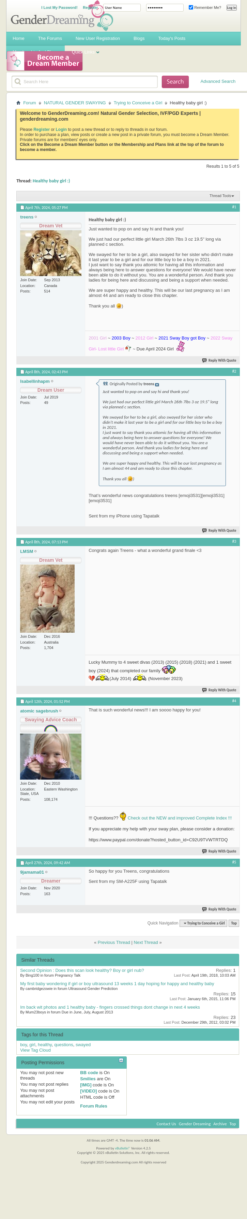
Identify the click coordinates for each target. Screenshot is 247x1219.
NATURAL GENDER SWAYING (75, 102)
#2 (234, 371)
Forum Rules (93, 1106)
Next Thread (146, 942)
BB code (89, 1072)
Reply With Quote (219, 360)
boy (23, 1044)
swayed (83, 1044)
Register (90, 7)
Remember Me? (205, 7)
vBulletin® (122, 1148)
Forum (29, 102)
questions (63, 1044)
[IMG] (85, 1084)
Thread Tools (220, 196)
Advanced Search (218, 81)
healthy (45, 1044)
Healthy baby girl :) (51, 181)
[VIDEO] (88, 1091)
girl (32, 1044)
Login (61, 129)
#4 (234, 700)
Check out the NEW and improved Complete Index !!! (179, 818)
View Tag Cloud (35, 1050)
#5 (234, 862)
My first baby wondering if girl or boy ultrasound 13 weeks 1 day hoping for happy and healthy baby (117, 983)
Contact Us (166, 1123)
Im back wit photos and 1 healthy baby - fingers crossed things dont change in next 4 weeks (110, 1007)
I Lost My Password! (59, 7)
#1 (234, 207)
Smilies (88, 1078)
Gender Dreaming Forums (62, 15)
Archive (220, 1123)
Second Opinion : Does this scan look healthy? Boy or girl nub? (82, 970)
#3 (234, 541)
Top (233, 923)
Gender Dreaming (195, 1123)
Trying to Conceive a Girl (138, 102)
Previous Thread (114, 942)
